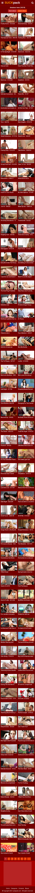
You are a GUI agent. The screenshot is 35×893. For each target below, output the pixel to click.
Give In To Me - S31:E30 (8, 600)
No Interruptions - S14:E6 (25, 192)
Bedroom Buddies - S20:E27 (9, 375)
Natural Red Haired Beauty (26, 487)
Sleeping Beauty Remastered (26, 389)
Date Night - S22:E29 (7, 501)
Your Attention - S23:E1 (25, 333)
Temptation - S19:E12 (24, 473)
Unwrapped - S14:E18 (7, 248)
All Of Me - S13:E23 (23, 516)
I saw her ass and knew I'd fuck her (9, 277)
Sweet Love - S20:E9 (24, 136)
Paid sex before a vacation (26, 501)
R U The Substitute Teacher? (9, 459)
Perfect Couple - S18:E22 (25, 712)
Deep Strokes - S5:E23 (7, 726)
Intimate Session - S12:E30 (9, 769)
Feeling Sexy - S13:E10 (8, 150)
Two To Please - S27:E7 (8, 361)
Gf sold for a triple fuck (25, 684)
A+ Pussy (21, 319)
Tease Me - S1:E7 (23, 94)
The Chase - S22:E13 (7, 431)
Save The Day (22, 825)
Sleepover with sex (23, 614)
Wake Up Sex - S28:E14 (25, 206)
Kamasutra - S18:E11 (7, 178)
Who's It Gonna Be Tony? (25, 839)
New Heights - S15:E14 (25, 122)
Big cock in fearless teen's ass (26, 656)
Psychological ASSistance (26, 740)
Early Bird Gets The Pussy (8, 262)
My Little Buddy (22, 347)
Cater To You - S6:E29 (24, 164)
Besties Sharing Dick (7, 642)
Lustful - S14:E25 (23, 361)
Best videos (12, 11)
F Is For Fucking (23, 783)
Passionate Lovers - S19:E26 (9, 698)
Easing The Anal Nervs (7, 684)
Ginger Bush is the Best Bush (9, 530)
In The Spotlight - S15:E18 (8, 52)
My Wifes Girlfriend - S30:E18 (26, 600)
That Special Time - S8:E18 (9, 37)
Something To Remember (26, 262)
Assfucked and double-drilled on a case (9, 108)
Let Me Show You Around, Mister (26, 670)
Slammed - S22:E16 (24, 52)
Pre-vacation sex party (7, 614)
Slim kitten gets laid (24, 459)
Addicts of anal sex (6, 347)
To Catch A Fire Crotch (24, 628)
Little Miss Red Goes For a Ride (26, 445)
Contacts (21, 888)
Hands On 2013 (5, 586)
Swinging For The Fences (25, 403)
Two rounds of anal (24, 853)
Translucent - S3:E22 (24, 220)
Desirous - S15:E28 (6, 80)
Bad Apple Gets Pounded (8, 740)
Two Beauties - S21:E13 (25, 544)
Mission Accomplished (8, 783)
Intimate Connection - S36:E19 (9, 94)
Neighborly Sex (5, 811)
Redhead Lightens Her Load (9, 319)
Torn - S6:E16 (5, 122)
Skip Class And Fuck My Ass (26, 291)
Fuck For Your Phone (7, 192)
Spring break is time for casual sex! (26, 572)
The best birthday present (25, 642)
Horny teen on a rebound (25, 558)
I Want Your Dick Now (24, 797)
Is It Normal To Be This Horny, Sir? (9, 628)
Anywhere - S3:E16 (23, 80)
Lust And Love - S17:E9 (7, 487)
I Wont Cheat (4, 572)
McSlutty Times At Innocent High (26, 417)
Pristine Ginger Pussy (24, 305)
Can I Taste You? (23, 726)
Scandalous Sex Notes (8, 558)
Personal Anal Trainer (7, 473)
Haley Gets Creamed (7, 754)
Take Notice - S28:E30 (24, 150)
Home (8, 888)
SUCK (9, 2)
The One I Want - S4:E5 (24, 769)
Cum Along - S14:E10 (7, 656)
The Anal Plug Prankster (8, 291)
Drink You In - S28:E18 (7, 516)
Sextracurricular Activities (26, 754)
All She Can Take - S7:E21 (25, 108)
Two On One (4, 839)
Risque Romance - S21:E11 (26, 530)
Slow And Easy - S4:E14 (25, 23)
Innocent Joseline (23, 698)
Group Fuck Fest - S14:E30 (9, 164)
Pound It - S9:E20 (6, 445)
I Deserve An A (5, 333)
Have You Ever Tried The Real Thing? (26, 66)
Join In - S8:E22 (5, 206)
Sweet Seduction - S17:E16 (9, 136)
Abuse (27, 888)
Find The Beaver (23, 586)
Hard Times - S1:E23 (24, 248)
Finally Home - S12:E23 (8, 23)
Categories (14, 888)
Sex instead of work (7, 853)
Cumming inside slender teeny (9, 670)
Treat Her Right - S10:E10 (25, 431)
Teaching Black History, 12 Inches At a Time (9, 712)
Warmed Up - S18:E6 (7, 417)
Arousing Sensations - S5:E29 (9, 220)
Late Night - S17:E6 (6, 389)
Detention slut (5, 305)
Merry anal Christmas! (25, 375)
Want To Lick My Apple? (25, 277)
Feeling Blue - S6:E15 (24, 37)
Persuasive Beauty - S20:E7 (9, 544)
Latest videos (22, 11)
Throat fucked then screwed (9, 825)
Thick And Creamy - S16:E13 (26, 234)
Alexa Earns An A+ (23, 178)
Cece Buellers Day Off (7, 403)
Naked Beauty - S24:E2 (7, 797)
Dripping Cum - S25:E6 (7, 234)
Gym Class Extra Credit (25, 811)
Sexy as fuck (4, 66)
